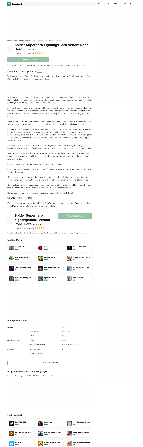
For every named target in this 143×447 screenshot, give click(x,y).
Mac (109, 4)
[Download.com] (14, 4)
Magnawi (39, 72)
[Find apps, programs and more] (60, 4)
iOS (115, 4)
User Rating (35, 53)
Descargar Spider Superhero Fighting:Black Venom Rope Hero (28, 376)
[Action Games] (28, 40)
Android (123, 4)
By (18, 53)
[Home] (9, 40)
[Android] (15, 40)
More (132, 4)
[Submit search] (25, 4)
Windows (101, 4)
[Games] (21, 40)
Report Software (50, 363)
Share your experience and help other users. (71, 65)
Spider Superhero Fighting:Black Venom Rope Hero (52, 47)
